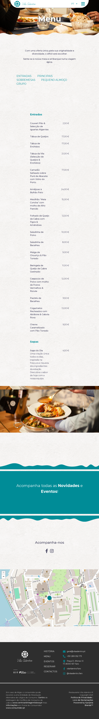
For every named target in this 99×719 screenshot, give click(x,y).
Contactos (49, 671)
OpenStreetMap (86, 625)
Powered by (79, 703)
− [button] (3, 577)
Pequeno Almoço (54, 79)
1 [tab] (83, 403)
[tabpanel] (49, 409)
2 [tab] (83, 409)
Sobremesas (25, 79)
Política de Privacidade (81, 697)
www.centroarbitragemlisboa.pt (27, 703)
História (49, 651)
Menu (47, 656)
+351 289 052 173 (72, 656)
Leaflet (76, 625)
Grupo (21, 83)
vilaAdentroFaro (72, 668)
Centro (41, 697)
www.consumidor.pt (15, 708)
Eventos (49, 661)
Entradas (23, 76)
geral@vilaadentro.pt (74, 651)
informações (12, 705)
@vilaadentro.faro (72, 673)
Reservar (49, 666)
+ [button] (3, 573)
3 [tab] (83, 415)
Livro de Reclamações (83, 700)
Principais (45, 76)
